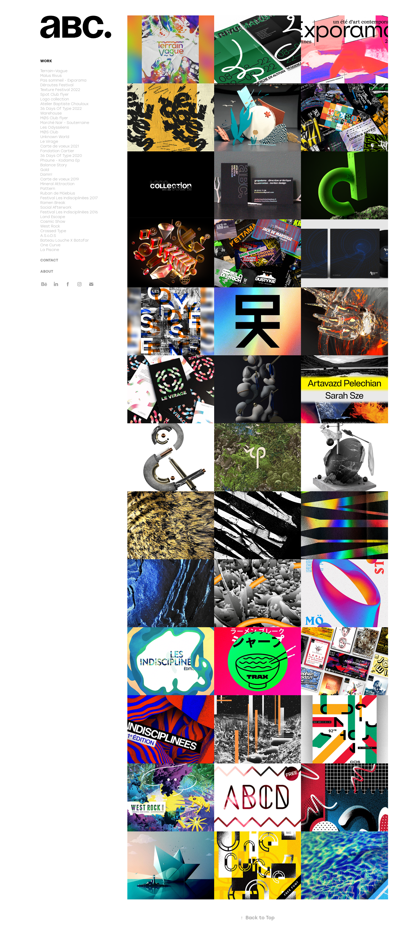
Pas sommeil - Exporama (63, 80)
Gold (44, 169)
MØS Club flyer (54, 118)
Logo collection (54, 99)
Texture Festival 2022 (60, 89)
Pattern (47, 188)
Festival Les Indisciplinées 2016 (69, 212)
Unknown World (54, 136)
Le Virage (49, 141)
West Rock (50, 226)
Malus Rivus (51, 75)
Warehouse (51, 113)
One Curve (50, 245)
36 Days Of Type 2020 (61, 155)
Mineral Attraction (57, 183)
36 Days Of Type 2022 (61, 108)
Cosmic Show (52, 221)
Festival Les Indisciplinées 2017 (69, 198)
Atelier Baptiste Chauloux (64, 103)
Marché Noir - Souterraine (64, 122)
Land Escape (52, 216)
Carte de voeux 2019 (59, 179)
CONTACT (49, 260)
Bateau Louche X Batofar (64, 240)
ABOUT (46, 271)
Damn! (46, 174)
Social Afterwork (56, 207)
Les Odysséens (54, 127)
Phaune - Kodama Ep (60, 160)
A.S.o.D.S (48, 235)
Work (46, 60)
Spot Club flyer (54, 94)
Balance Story (53, 165)
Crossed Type (53, 231)
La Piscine (49, 249)
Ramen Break (52, 202)
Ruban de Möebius (57, 193)
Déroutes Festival (56, 85)
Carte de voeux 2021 (59, 146)
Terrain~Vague (53, 71)
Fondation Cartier (57, 151)
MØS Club (49, 132)
